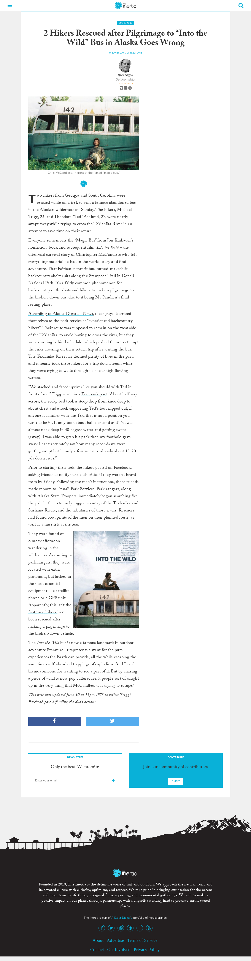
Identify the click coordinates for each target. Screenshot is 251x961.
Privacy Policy (147, 949)
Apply (176, 781)
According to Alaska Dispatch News (60, 314)
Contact (97, 949)
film (90, 248)
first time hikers (42, 612)
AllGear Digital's (121, 918)
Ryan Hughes (125, 75)
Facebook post (94, 394)
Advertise (115, 940)
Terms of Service (142, 940)
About (97, 940)
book (53, 248)
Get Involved (118, 949)
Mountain (125, 23)
